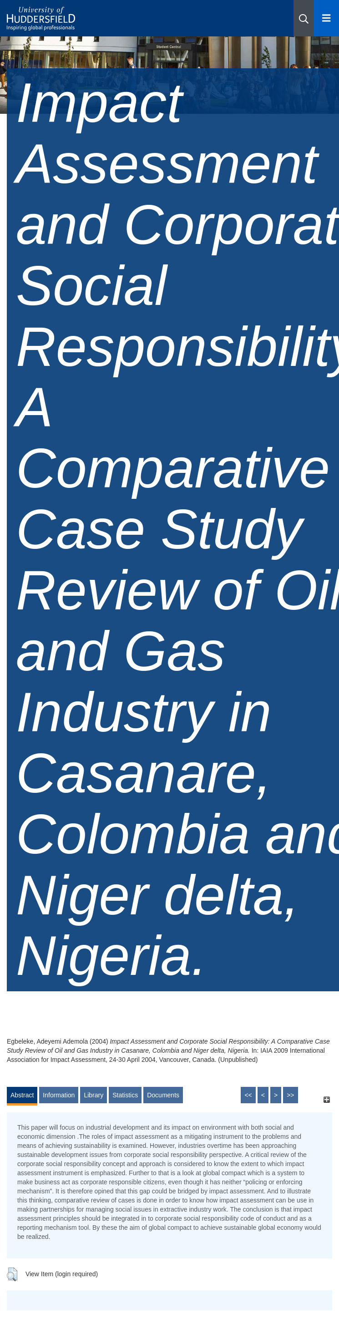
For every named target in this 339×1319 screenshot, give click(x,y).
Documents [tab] (163, 1095)
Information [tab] (59, 1095)
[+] (326, 1099)
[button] (303, 18)
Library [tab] (93, 1095)
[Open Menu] (326, 18)
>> (290, 1095)
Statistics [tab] (125, 1095)
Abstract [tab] (22, 1095)
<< (248, 1095)
